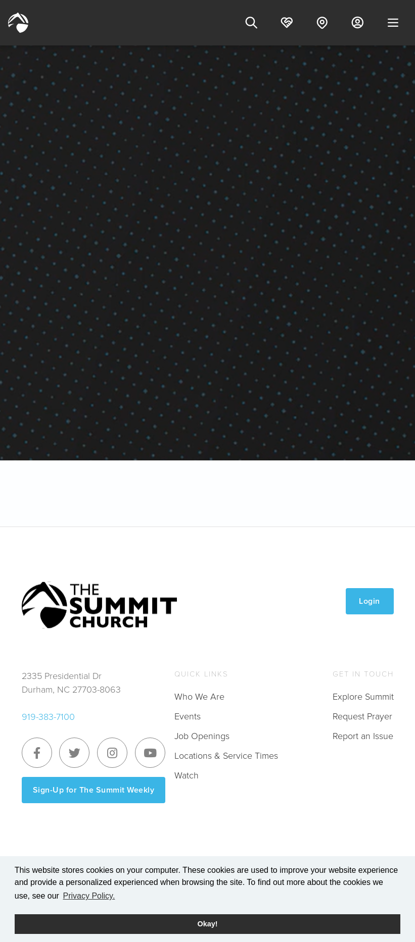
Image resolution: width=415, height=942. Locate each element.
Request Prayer (362, 716)
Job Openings (201, 736)
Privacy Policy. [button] (89, 896)
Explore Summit (363, 696)
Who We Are (199, 696)
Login (369, 601)
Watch (186, 775)
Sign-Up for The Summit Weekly (94, 790)
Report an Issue (363, 736)
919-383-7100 (48, 716)
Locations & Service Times (226, 755)
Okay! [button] (208, 924)
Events (187, 716)
